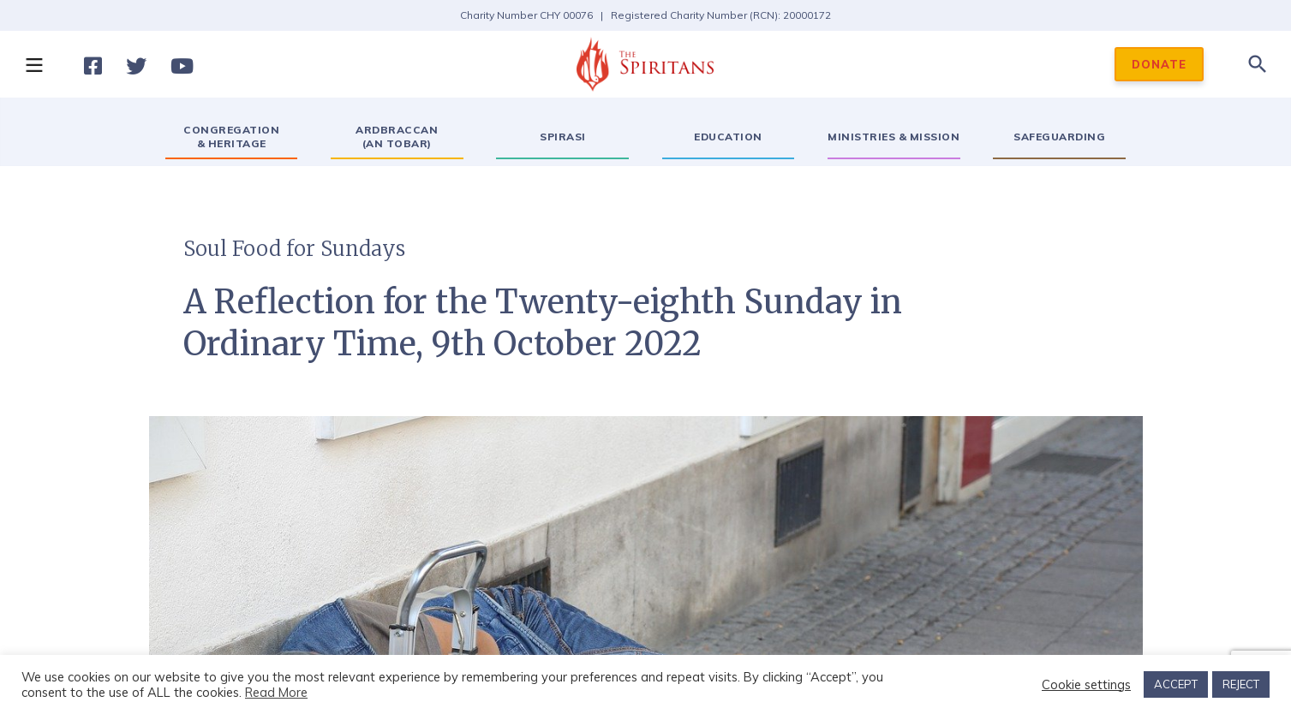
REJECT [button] (1240, 684)
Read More (276, 692)
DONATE (1159, 64)
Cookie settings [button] (1086, 685)
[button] (33, 64)
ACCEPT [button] (1176, 684)
